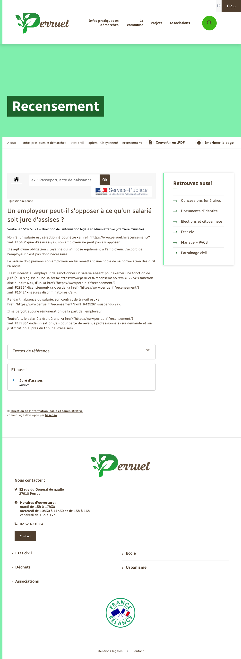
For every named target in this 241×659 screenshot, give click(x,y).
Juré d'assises (31, 380)
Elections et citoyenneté (197, 221)
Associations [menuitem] (25, 581)
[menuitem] (98, 23)
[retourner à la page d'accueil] (42, 23)
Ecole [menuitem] (129, 553)
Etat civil (184, 232)
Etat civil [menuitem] (22, 553)
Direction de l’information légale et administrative (47, 411)
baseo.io (51, 415)
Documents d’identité (195, 211)
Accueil (12, 143)
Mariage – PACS (190, 242)
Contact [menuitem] (138, 651)
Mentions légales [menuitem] (110, 651)
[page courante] (132, 143)
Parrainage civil (190, 253)
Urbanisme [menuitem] (134, 567)
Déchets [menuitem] (21, 567)
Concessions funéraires (197, 200)
